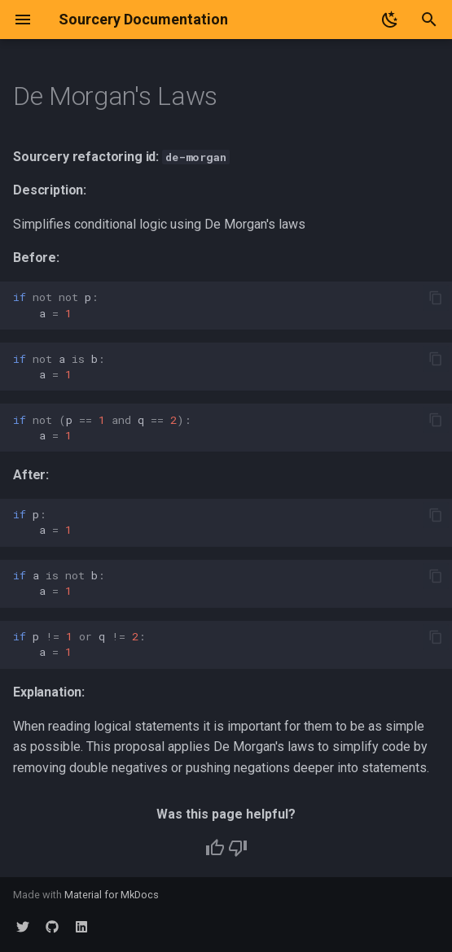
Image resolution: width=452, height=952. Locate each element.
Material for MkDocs (111, 895)
